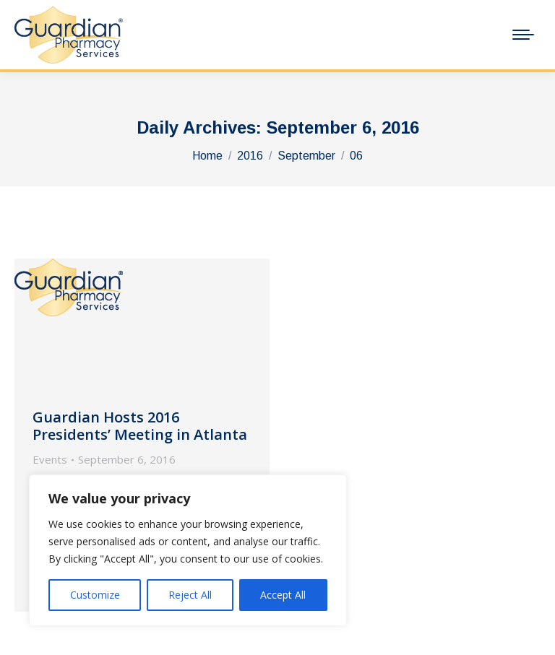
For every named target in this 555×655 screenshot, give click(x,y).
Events (50, 459)
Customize (95, 595)
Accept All (283, 595)
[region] (188, 550)
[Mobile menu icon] (523, 34)
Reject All (190, 595)
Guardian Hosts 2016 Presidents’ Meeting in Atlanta (140, 425)
